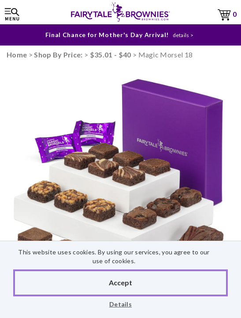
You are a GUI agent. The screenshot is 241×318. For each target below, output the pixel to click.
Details (120, 304)
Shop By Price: (59, 54)
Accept (120, 282)
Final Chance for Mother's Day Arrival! (107, 34)
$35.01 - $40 (110, 54)
